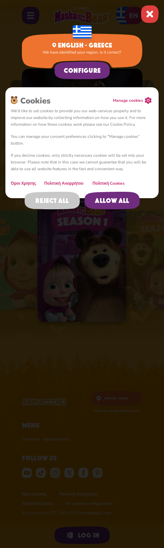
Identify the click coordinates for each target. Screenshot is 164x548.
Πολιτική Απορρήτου (64, 183)
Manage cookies (128, 100)
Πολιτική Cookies (109, 183)
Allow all (112, 200)
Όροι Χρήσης (23, 183)
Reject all (52, 200)
